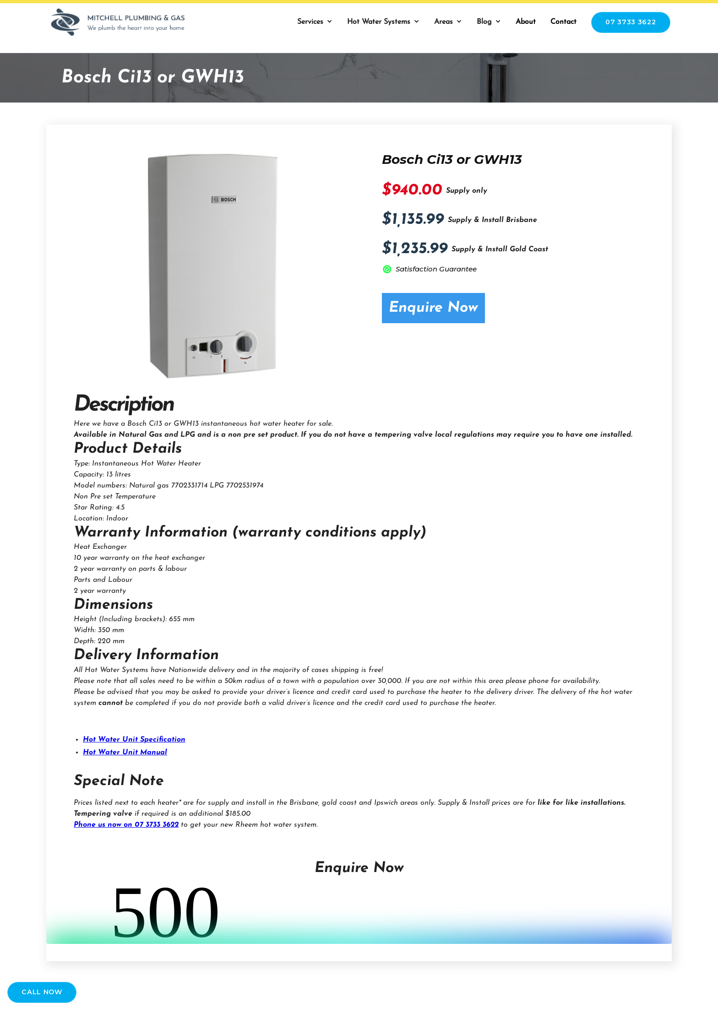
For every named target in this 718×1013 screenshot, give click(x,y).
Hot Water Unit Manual (125, 752)
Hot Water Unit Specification (134, 739)
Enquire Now (433, 308)
